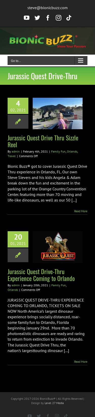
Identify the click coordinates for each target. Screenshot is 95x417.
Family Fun (58, 151)
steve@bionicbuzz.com (47, 7)
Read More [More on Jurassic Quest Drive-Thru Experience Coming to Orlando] (80, 361)
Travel (12, 156)
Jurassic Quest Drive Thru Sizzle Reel (43, 141)
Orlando (72, 151)
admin (16, 151)
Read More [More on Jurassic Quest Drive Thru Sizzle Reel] (80, 211)
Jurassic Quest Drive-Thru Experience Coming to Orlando (41, 275)
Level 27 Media (54, 403)
